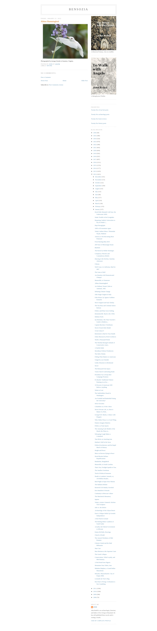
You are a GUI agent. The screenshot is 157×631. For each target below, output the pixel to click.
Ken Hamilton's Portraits (102, 490)
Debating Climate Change (102, 291)
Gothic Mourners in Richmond (104, 363)
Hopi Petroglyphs (100, 225)
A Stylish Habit (99, 348)
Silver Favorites (99, 403)
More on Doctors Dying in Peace (104, 453)
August (97, 188)
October (97, 183)
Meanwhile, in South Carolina (104, 464)
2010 (95, 591)
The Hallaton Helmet (101, 484)
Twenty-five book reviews (99, 119)
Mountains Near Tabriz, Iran (103, 565)
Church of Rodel (100, 535)
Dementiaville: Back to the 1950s (105, 314)
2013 (95, 171)
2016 (95, 162)
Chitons (97, 264)
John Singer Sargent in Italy (103, 294)
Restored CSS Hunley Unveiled (104, 487)
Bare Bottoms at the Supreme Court (105, 551)
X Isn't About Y (99, 331)
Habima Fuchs (99, 317)
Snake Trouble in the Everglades (104, 217)
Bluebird (97, 248)
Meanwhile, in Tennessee (102, 280)
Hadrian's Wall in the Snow (103, 442)
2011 (95, 588)
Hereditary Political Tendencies (104, 351)
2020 (95, 150)
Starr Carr (98, 548)
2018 (95, 156)
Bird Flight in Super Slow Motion (105, 481)
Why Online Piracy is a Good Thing (105, 420)
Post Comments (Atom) (56, 85)
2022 (95, 144)
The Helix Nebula (100, 354)
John (95, 607)
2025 (95, 135)
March (97, 203)
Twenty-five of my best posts (99, 110)
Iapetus (97, 499)
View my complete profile (101, 620)
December (98, 177)
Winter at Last (99, 390)
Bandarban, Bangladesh (102, 461)
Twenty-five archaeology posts (100, 114)
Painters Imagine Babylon (102, 423)
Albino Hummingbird (101, 283)
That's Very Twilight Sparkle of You (105, 467)
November (98, 180)
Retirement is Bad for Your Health (105, 334)
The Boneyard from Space (102, 369)
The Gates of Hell (100, 272)
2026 (95, 133)
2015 (95, 165)
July (96, 191)
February (98, 206)
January (97, 209)
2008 (95, 597)
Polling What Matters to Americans (105, 357)
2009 (95, 594)
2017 (95, 159)
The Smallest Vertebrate (102, 470)
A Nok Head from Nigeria (102, 562)
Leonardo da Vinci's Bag (102, 579)
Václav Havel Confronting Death (104, 372)
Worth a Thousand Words (102, 340)
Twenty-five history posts (98, 123)
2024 (95, 138)
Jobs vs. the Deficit (100, 507)
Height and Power (100, 450)
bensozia (78, 9)
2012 (95, 174)
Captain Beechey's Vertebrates (104, 325)
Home (64, 80)
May (96, 197)
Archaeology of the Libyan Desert (105, 510)
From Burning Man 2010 (102, 242)
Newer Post (44, 80)
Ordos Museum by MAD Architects (105, 337)
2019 (95, 153)
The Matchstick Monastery (103, 496)
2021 (95, 147)
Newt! (97, 366)
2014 (95, 168)
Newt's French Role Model (103, 328)
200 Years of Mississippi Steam (104, 245)
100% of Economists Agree (103, 228)
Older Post (84, 80)
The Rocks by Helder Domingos (104, 250)
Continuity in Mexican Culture (104, 493)
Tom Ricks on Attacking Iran (103, 439)
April (97, 200)
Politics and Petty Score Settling (104, 311)
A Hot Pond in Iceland (101, 519)
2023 (95, 141)
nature (49, 65)
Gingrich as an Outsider (102, 360)
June (96, 194)
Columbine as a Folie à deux (103, 406)
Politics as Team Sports (102, 426)
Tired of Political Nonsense (103, 473)
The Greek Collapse (101, 554)
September (98, 186)
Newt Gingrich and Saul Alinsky (104, 302)
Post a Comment (46, 77)
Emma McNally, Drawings (103, 532)
